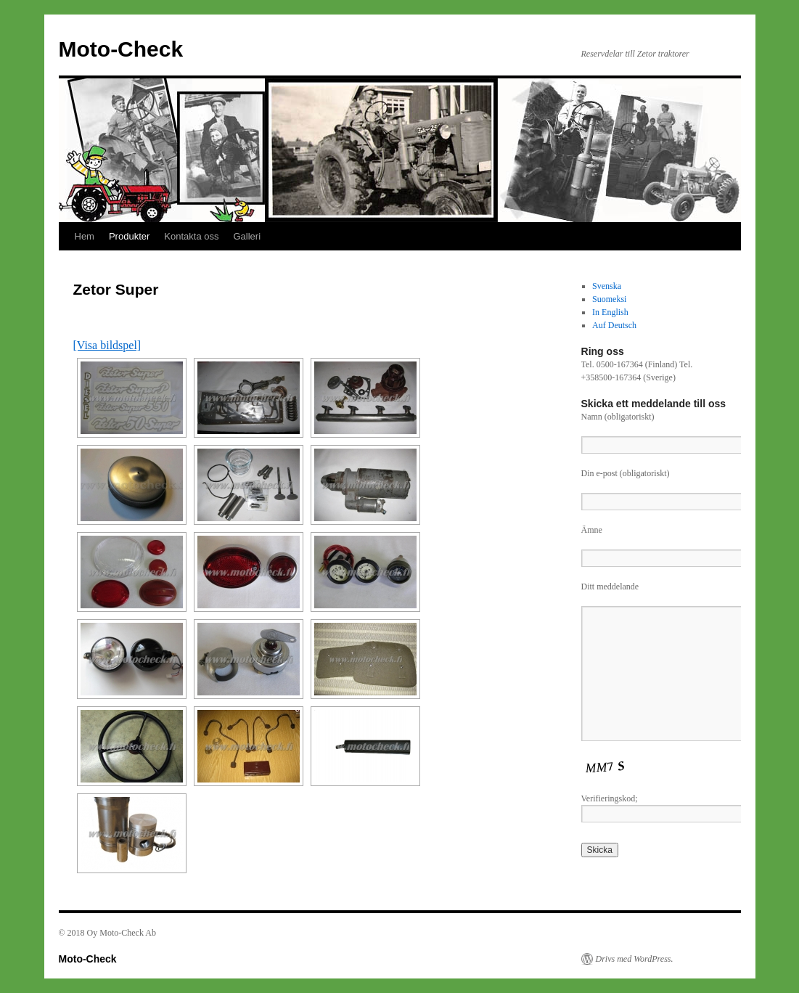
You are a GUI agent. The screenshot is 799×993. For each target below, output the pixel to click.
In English (610, 312)
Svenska (606, 286)
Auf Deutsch (614, 325)
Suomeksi (609, 299)
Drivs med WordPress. (634, 959)
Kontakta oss (191, 236)
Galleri (247, 236)
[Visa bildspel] (107, 345)
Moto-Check (121, 49)
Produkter (129, 236)
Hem (84, 236)
